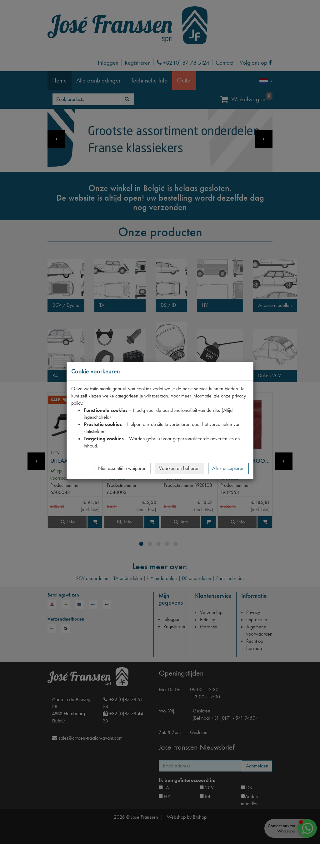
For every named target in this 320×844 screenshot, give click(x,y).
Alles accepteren (228, 468)
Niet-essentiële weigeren (122, 468)
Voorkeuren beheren (179, 468)
